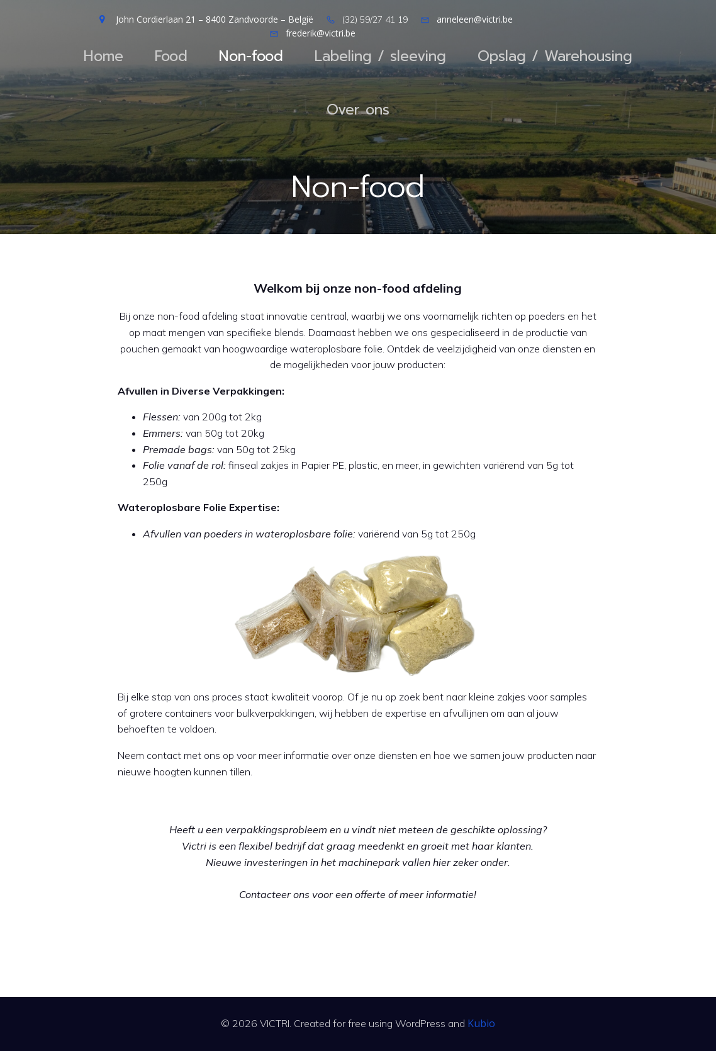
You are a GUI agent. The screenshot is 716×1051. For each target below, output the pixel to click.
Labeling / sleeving (380, 56)
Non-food (251, 56)
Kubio (481, 1023)
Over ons (358, 110)
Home (103, 56)
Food (171, 56)
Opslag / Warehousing (555, 56)
